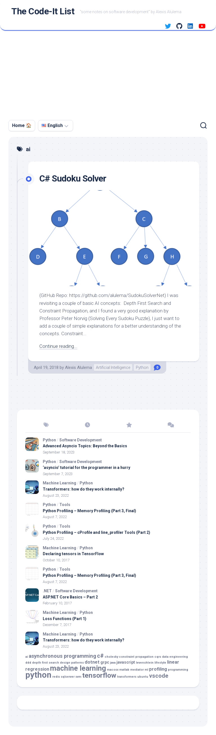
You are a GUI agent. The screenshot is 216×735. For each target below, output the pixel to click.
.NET (47, 591)
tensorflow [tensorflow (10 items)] (99, 675)
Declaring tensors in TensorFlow (73, 554)
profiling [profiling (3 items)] (158, 669)
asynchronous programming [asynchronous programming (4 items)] (62, 656)
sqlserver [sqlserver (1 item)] (68, 677)
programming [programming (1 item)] (178, 670)
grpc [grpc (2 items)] (104, 662)
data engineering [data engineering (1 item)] (175, 657)
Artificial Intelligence (113, 367)
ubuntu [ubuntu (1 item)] (142, 677)
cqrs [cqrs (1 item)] (157, 657)
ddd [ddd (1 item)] (28, 662)
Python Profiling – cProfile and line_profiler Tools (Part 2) (96, 532)
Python (142, 367)
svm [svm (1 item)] (78, 677)
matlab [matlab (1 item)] (124, 670)
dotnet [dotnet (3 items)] (92, 662)
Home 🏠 (22, 125)
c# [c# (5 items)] (100, 656)
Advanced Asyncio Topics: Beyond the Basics (85, 446)
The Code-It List (42, 11)
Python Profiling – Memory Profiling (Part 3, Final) (89, 511)
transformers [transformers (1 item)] (126, 677)
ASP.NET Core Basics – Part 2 (70, 597)
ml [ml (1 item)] (146, 670)
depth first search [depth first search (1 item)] (45, 662)
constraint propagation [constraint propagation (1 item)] (136, 657)
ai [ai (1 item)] (26, 657)
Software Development (80, 440)
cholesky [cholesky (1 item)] (111, 657)
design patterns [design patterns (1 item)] (72, 662)
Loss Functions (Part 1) (64, 618)
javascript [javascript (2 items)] (125, 662)
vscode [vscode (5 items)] (158, 676)
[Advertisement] (108, 72)
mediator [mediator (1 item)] (137, 670)
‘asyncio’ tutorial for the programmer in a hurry (86, 467)
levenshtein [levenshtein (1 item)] (145, 662)
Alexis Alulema (78, 367)
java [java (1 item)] (113, 662)
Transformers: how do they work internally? (83, 489)
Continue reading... (58, 346)
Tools (64, 504)
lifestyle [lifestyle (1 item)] (160, 662)
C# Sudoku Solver (73, 178)
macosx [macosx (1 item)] (112, 670)
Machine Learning (59, 483)
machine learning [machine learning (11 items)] (78, 668)
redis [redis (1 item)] (56, 677)
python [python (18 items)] (38, 675)
